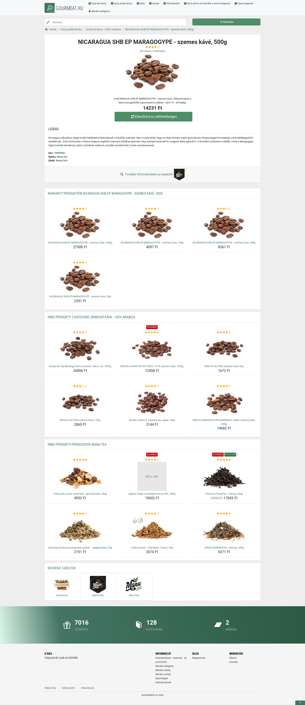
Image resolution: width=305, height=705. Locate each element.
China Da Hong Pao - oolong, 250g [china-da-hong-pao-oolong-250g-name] (224, 493)
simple (154, 3)
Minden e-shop (163, 674)
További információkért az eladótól (152, 174)
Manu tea (62, 156)
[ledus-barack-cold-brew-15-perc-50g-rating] (152, 514)
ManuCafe (61, 160)
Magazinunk (198, 658)
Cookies (233, 662)
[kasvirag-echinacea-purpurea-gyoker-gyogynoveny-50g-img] (80, 530)
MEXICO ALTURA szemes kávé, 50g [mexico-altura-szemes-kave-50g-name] (223, 366)
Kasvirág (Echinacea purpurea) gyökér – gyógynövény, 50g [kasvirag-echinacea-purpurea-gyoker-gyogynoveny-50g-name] (80, 547)
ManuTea (50, 687)
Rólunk (233, 658)
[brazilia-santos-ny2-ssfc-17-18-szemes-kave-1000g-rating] (152, 332)
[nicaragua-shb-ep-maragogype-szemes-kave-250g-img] (224, 225)
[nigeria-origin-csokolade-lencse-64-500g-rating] (152, 460)
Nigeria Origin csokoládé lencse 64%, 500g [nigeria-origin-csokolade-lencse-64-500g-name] (152, 493)
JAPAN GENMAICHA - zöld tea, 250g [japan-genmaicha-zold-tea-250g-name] (224, 547)
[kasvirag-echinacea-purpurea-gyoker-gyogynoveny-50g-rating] (80, 514)
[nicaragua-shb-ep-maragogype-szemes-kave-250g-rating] (224, 209)
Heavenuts (87, 687)
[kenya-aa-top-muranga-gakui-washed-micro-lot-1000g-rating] (80, 332)
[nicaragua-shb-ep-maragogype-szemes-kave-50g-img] (80, 279)
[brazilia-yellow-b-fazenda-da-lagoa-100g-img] (152, 402)
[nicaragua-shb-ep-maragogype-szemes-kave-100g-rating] (152, 209)
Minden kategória (99, 11)
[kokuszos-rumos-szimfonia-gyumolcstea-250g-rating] (80, 460)
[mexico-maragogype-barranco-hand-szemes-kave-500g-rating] (224, 386)
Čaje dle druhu (97, 3)
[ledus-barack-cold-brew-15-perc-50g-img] (152, 530)
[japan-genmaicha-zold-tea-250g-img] (224, 530)
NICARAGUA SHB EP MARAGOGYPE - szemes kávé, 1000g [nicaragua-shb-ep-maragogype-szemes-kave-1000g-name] (80, 242)
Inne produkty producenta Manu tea (77, 444)
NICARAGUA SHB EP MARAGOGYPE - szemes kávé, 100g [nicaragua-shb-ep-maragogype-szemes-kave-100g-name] (152, 242)
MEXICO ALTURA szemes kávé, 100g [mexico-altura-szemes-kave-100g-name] (80, 420)
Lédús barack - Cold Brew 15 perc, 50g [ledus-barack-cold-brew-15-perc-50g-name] (152, 547)
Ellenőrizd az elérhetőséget (153, 116)
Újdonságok (161, 678)
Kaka (140, 3)
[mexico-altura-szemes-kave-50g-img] (224, 348)
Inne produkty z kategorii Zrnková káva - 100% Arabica (91, 317)
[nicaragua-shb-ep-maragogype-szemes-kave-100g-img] (152, 225)
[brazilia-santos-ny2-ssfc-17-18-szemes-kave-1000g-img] (152, 348)
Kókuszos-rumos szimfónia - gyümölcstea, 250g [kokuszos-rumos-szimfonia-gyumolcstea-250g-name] (80, 493)
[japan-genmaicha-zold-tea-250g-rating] (224, 514)
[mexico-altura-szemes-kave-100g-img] (80, 402)
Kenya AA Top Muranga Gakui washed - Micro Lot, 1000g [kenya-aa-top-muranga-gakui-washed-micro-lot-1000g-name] (80, 366)
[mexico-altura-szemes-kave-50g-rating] (224, 332)
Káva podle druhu (121, 3)
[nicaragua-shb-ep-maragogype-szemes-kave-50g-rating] (80, 263)
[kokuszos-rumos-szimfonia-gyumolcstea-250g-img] (80, 476)
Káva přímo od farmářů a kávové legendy (207, 3)
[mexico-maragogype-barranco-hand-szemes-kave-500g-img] (224, 402)
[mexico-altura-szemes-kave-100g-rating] (80, 386)
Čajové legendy (243, 3)
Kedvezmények (163, 682)
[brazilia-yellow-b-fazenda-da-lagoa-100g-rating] (152, 386)
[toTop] (300, 703)
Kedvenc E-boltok (62, 568)
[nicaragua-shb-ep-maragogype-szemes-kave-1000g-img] (80, 225)
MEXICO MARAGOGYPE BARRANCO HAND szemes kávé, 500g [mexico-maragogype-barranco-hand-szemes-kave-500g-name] (224, 422)
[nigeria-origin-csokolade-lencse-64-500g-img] (152, 476)
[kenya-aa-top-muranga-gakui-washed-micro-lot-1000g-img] (80, 348)
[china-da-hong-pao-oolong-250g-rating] (224, 460)
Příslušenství (171, 3)
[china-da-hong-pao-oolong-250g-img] (224, 476)
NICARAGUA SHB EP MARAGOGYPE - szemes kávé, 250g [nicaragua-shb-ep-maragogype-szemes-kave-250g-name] (224, 242)
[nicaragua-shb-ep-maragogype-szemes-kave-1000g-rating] (80, 209)
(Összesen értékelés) (152, 51)
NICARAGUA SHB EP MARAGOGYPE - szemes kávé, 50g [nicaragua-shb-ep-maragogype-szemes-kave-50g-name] (80, 296)
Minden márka (163, 670)
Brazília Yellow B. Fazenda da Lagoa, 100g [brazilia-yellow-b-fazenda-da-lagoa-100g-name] (152, 420)
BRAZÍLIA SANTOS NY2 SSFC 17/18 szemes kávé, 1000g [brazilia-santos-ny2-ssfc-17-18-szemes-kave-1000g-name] (151, 366)
